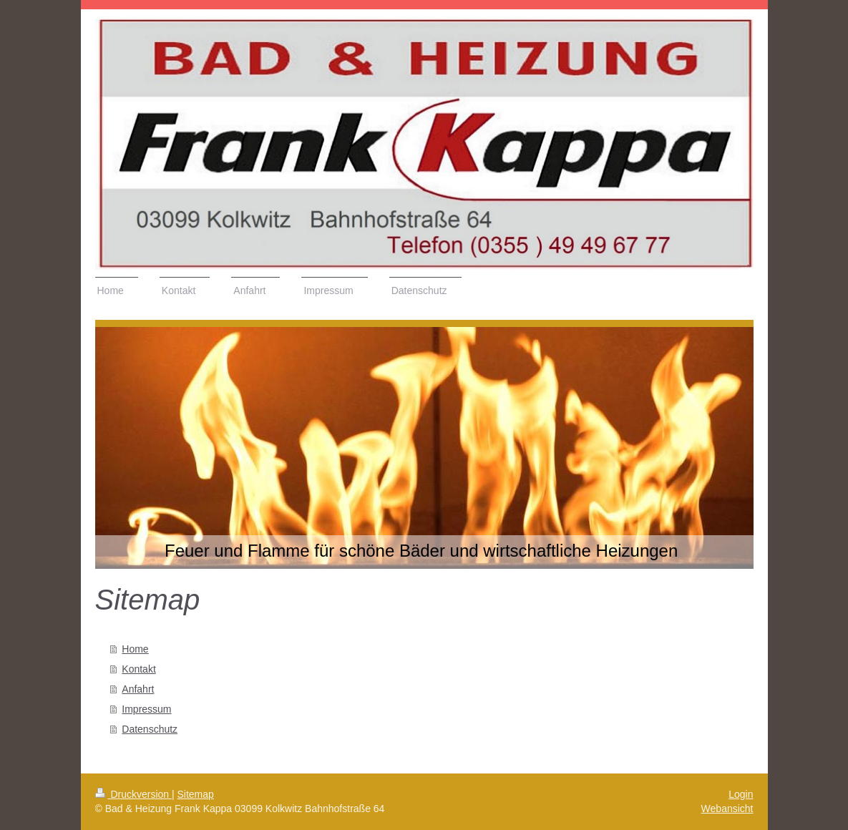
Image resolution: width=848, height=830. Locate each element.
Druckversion (133, 794)
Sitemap (195, 794)
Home (135, 649)
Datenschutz (149, 729)
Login (740, 794)
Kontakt (138, 669)
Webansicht (727, 808)
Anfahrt (138, 689)
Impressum (146, 709)
